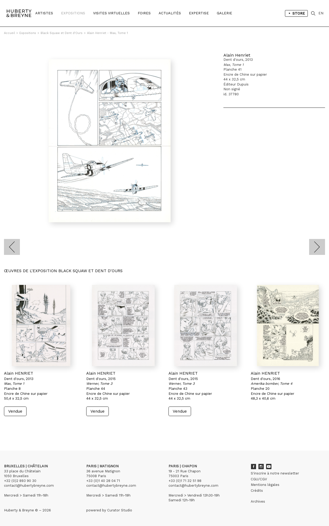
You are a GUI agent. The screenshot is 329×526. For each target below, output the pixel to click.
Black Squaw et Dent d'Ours (62, 33)
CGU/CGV (259, 479)
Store (296, 13)
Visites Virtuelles (111, 13)
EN (320, 13)
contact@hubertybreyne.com (29, 485)
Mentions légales (265, 485)
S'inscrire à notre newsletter (275, 473)
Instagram (261, 466)
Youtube (268, 466)
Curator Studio (119, 510)
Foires (144, 13)
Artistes (44, 13)
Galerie (224, 13)
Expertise (199, 13)
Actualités (170, 13)
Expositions (73, 13)
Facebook (253, 466)
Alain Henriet (236, 55)
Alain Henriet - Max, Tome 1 (107, 33)
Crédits (257, 491)
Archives (258, 501)
